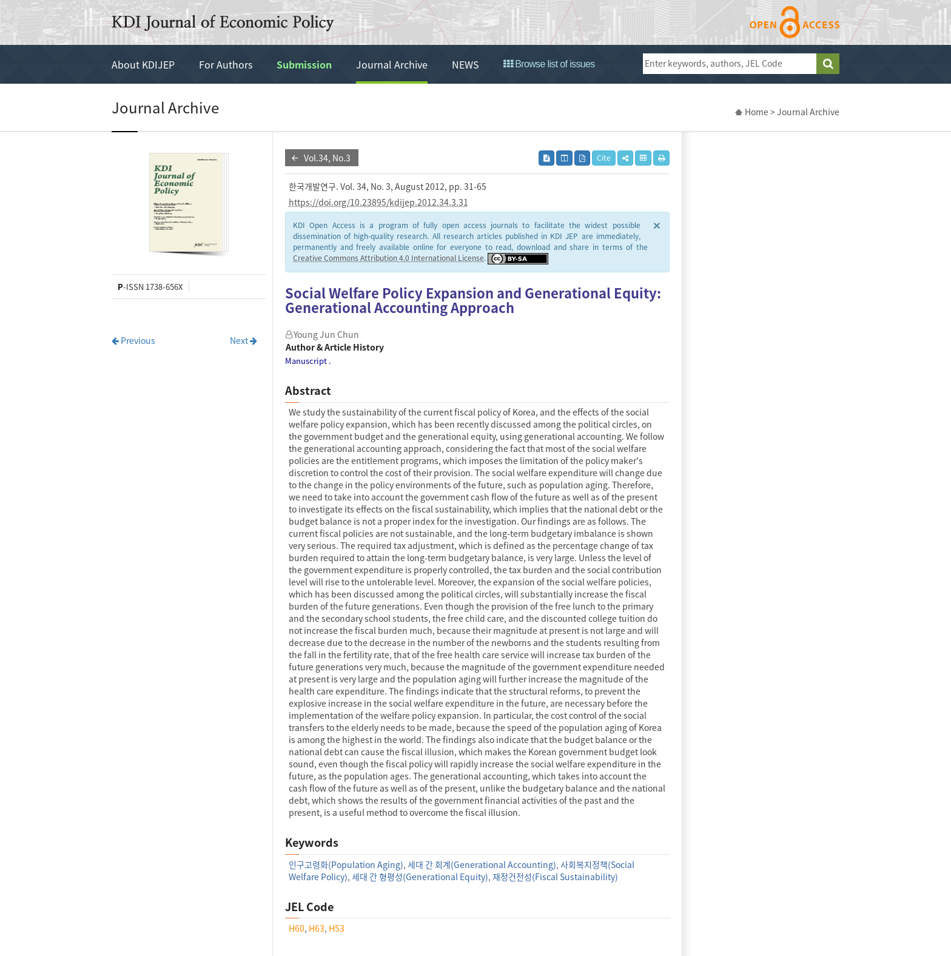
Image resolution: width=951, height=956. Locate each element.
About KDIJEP (143, 64)
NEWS (465, 64)
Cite (604, 157)
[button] (625, 158)
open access (794, 22)
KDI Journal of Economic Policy (223, 23)
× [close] (656, 224)
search (827, 63)
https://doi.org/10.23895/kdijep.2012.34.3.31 (378, 202)
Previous (133, 340)
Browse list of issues (549, 64)
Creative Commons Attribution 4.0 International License (388, 257)
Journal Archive (392, 64)
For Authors (225, 64)
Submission (304, 64)
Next (243, 340)
